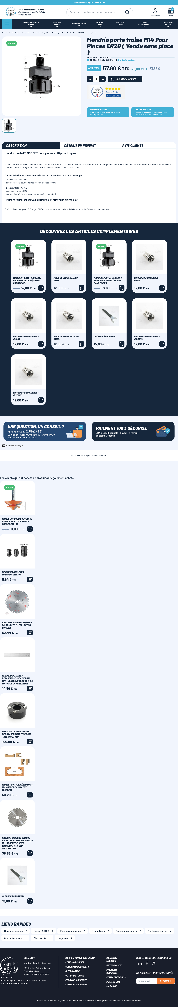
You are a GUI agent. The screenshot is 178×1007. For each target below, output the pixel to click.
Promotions (98, 930)
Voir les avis (113, 96)
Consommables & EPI (77, 966)
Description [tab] (16, 145)
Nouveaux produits (126, 930)
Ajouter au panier (123, 79)
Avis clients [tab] (132, 145)
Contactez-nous (13, 938)
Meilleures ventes (157, 930)
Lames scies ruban (76, 984)
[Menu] (7, 24)
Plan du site (40, 938)
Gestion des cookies (132, 1000)
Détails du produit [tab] (80, 145)
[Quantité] (96, 79)
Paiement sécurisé (70, 930)
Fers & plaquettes (76, 980)
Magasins (63, 938)
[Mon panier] (171, 12)
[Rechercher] (94, 12)
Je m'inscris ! (165, 981)
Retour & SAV (41, 930)
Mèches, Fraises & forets (80, 957)
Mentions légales (13, 930)
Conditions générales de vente (80, 1000)
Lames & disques (74, 962)
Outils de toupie (74, 975)
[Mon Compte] (155, 12)
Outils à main (72, 971)
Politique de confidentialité (109, 1000)
